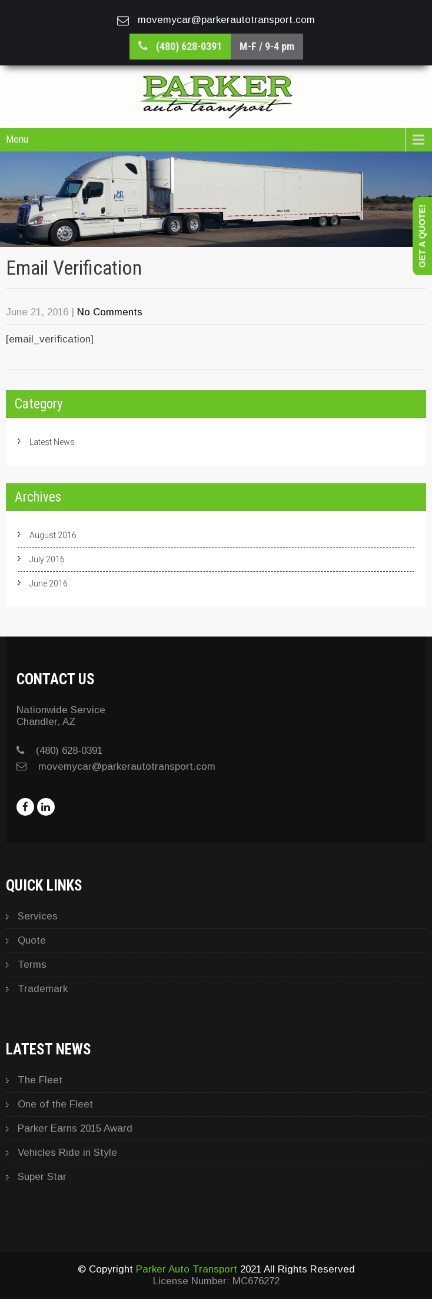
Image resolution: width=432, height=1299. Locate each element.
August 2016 (53, 535)
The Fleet (40, 1080)
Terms (32, 964)
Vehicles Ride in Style (67, 1152)
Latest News (52, 442)
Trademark (43, 988)
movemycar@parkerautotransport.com (126, 766)
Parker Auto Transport (186, 1269)
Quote (32, 940)
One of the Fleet (55, 1104)
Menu (17, 139)
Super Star (42, 1176)
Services (38, 916)
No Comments (109, 312)
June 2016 (48, 583)
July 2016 (47, 559)
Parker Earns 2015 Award (75, 1128)
